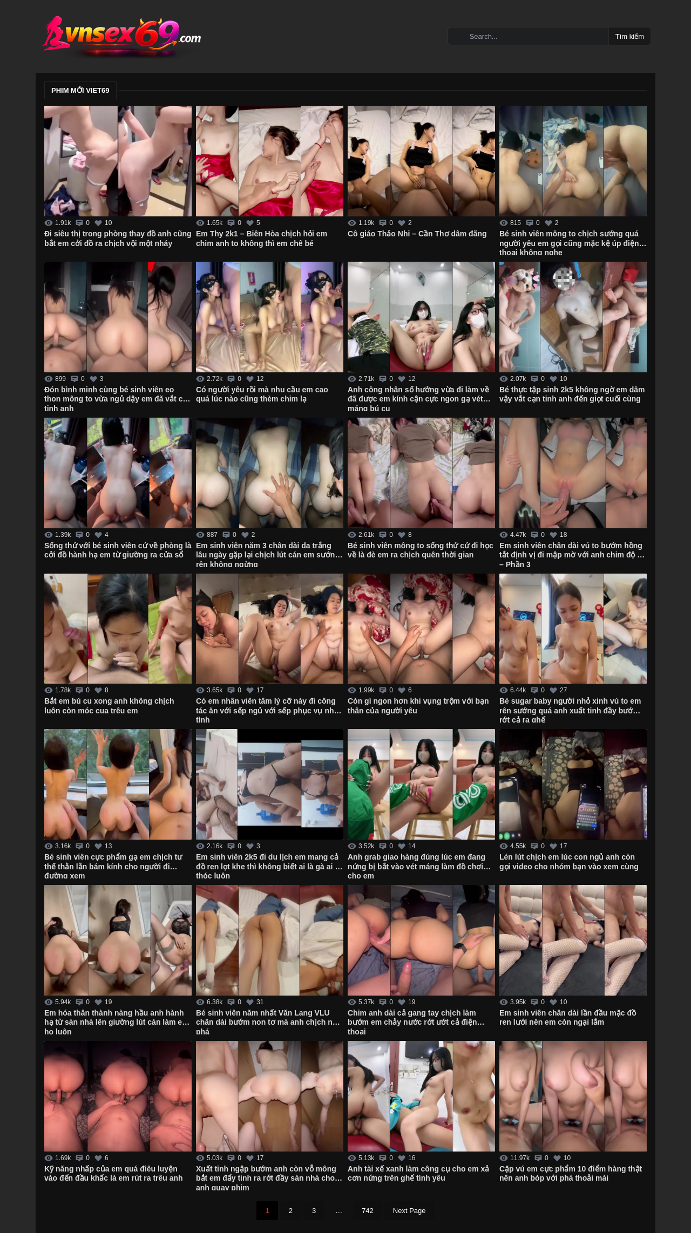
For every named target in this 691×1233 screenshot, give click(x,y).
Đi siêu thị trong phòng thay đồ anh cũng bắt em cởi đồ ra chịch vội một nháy (118, 238)
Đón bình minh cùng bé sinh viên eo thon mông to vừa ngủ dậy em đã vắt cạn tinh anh (118, 398)
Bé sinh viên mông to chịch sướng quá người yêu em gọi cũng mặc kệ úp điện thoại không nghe (569, 242)
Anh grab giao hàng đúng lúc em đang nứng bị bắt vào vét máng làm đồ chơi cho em (416, 865)
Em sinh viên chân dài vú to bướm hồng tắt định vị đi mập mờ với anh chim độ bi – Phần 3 (571, 554)
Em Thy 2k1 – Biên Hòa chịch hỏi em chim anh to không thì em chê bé (261, 238)
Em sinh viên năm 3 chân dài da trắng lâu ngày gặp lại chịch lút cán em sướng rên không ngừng (268, 554)
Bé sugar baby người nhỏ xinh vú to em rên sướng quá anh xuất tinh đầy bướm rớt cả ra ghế (570, 710)
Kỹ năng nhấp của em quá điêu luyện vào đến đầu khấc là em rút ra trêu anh (113, 1173)
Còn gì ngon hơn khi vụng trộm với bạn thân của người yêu (418, 706)
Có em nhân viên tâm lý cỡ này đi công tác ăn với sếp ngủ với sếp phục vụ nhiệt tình (269, 710)
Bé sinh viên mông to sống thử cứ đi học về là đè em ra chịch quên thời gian (420, 550)
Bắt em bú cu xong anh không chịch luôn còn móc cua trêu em (109, 706)
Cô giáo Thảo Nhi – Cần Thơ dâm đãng (417, 233)
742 (368, 1211)
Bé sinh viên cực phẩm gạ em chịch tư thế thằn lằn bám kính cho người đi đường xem (113, 865)
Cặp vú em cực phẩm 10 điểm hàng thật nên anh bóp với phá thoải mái (570, 1173)
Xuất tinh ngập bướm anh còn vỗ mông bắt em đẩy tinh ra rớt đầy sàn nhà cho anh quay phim (266, 1177)
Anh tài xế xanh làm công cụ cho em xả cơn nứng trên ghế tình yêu (418, 1173)
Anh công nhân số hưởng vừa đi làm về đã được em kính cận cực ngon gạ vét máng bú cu (418, 398)
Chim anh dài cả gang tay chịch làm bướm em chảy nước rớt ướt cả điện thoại (412, 1021)
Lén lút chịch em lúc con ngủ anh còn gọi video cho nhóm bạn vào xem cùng (569, 862)
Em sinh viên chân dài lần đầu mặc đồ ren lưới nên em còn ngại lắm (567, 1018)
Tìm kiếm (629, 36)
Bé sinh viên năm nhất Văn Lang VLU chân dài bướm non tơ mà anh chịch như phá (269, 1021)
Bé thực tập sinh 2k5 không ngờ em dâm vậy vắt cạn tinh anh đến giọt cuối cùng (572, 394)
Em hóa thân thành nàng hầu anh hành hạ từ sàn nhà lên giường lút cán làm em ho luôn (116, 1021)
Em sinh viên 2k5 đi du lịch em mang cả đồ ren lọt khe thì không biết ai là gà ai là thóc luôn (268, 865)
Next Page (409, 1211)
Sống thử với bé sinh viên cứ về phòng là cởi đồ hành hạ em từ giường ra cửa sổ (117, 550)
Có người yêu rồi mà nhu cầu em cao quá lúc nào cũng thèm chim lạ (262, 394)
